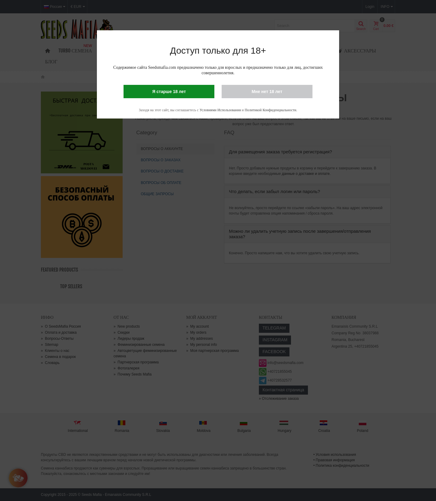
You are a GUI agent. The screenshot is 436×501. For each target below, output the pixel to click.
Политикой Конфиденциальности (270, 110)
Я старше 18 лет (169, 91)
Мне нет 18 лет (267, 91)
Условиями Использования (220, 110)
